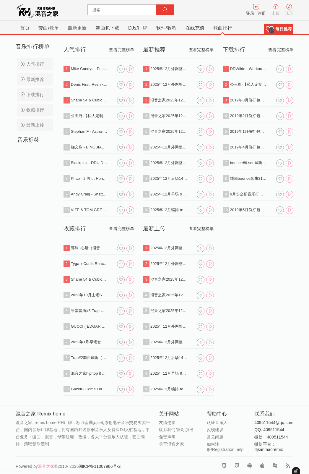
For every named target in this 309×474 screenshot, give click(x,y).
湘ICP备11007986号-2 (100, 466)
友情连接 (167, 422)
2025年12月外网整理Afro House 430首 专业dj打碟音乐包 (168, 163)
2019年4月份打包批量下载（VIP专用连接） (248, 147)
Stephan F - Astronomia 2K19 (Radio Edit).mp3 (89, 131)
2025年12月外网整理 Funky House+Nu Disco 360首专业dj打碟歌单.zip (168, 84)
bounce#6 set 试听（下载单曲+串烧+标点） (248, 163)
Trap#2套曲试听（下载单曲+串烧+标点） (89, 357)
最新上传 (32, 125)
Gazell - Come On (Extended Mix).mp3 (89, 389)
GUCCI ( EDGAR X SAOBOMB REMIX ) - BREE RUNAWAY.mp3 (89, 326)
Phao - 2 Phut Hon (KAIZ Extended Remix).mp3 (89, 178)
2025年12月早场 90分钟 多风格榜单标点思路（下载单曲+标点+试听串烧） (168, 194)
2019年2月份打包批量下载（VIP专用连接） (248, 116)
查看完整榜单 (121, 49)
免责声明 (167, 437)
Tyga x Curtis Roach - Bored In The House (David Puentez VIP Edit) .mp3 (89, 263)
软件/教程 (166, 27)
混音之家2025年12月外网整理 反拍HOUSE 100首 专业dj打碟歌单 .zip (168, 116)
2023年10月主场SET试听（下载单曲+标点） (89, 295)
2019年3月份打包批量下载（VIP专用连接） (248, 100)
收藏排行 (32, 110)
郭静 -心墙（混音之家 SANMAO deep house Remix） (89, 248)
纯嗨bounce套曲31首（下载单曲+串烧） (248, 178)
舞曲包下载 (108, 27)
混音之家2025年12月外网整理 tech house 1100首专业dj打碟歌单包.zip (168, 100)
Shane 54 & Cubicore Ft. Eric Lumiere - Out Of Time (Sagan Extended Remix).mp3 (89, 100)
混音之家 (46, 466)
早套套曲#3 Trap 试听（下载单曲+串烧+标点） (89, 310)
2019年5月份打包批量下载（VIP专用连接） (248, 210)
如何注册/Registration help (225, 447)
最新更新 (77, 27)
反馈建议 (215, 429)
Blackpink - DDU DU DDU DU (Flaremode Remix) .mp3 (89, 163)
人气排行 (32, 64)
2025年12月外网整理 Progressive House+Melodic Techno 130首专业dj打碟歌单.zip (168, 69)
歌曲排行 (222, 27)
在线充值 (195, 27)
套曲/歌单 (48, 27)
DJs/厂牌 (137, 27)
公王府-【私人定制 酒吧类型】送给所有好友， (89, 116)
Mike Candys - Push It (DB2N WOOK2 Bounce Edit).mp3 (89, 69)
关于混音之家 (171, 444)
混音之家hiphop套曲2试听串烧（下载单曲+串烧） (89, 373)
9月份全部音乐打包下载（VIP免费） (248, 194)
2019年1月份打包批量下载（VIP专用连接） (248, 131)
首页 (25, 27)
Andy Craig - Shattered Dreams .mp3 (89, 194)
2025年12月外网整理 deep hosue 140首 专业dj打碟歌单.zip (168, 147)
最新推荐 (32, 79)
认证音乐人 (217, 422)
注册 (262, 13)
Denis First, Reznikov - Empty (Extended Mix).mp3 (89, 84)
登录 (250, 13)
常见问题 (215, 437)
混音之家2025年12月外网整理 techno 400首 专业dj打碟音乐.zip (168, 131)
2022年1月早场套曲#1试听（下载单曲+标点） (89, 342)
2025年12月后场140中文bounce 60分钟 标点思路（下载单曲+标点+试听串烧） (168, 178)
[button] (278, 29)
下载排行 (32, 95)
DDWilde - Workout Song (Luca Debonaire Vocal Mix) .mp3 (248, 69)
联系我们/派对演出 (176, 429)
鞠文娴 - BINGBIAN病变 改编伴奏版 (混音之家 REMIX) (89, 147)
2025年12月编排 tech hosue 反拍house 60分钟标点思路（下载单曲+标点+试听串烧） (168, 210)
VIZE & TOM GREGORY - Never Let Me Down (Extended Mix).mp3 (89, 210)
